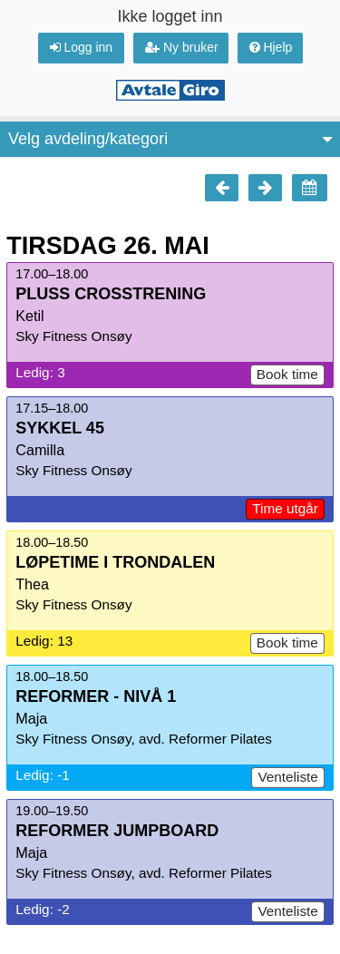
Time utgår (285, 508)
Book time (287, 374)
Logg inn (81, 47)
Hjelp (271, 47)
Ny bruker (182, 47)
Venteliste (287, 776)
